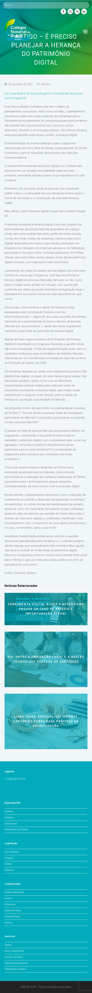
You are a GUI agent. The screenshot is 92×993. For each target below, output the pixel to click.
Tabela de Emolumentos (16, 963)
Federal (8, 864)
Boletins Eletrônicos (14, 892)
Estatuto (9, 817)
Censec (8, 945)
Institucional (11, 823)
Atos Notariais (12, 852)
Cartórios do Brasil (14, 957)
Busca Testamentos (14, 951)
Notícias (45, 84)
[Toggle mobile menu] (85, 32)
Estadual (9, 858)
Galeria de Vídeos (13, 910)
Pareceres (9, 870)
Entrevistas (10, 904)
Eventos (8, 898)
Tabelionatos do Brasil (15, 969)
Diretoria (9, 811)
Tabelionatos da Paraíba (16, 829)
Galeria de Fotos (12, 916)
